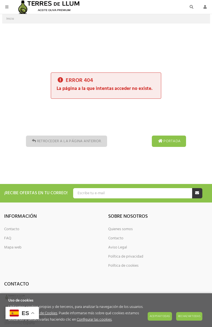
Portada (169, 141)
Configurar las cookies (94, 319)
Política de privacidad (125, 256)
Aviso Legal (117, 247)
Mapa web (13, 247)
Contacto (11, 229)
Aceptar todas (160, 316)
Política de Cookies (42, 313)
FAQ (7, 238)
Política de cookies (123, 266)
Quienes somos (120, 229)
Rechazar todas (189, 316)
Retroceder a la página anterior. (66, 141)
